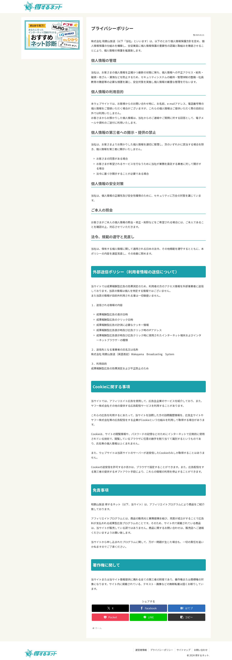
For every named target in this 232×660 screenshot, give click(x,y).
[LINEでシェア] (148, 617)
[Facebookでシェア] (148, 608)
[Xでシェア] (110, 608)
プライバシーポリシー (161, 649)
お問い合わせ (201, 649)
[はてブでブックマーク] (186, 608)
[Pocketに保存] (110, 617)
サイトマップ (183, 649)
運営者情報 (141, 649)
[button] (186, 617)
